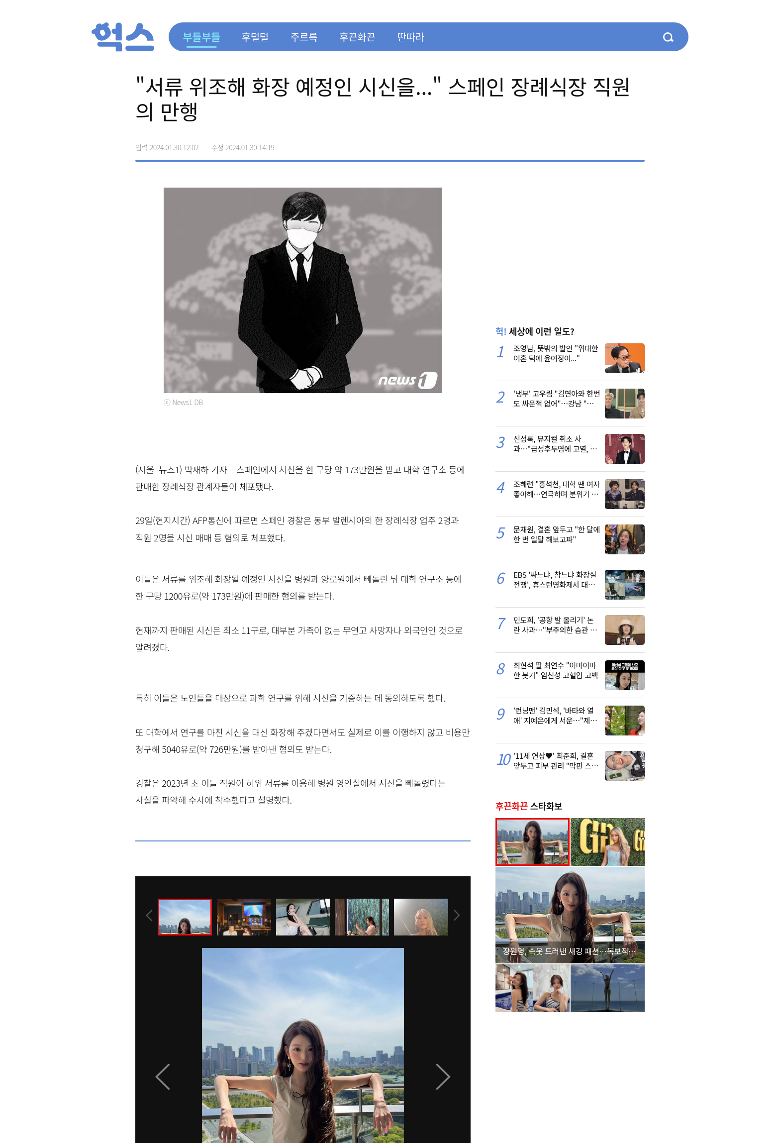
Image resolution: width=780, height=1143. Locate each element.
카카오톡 (616, 144)
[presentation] (148, 916)
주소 (637, 144)
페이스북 (574, 144)
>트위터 (595, 144)
